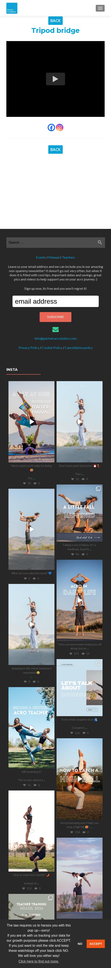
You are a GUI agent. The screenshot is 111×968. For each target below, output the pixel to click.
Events (41, 196)
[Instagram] (59, 127)
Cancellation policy (79, 287)
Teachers (68, 196)
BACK (55, 20)
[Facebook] (51, 127)
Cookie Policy (52, 287)
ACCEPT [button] (96, 943)
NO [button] (80, 943)
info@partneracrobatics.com (56, 277)
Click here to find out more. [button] (38, 961)
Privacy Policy (29, 287)
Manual (53, 196)
